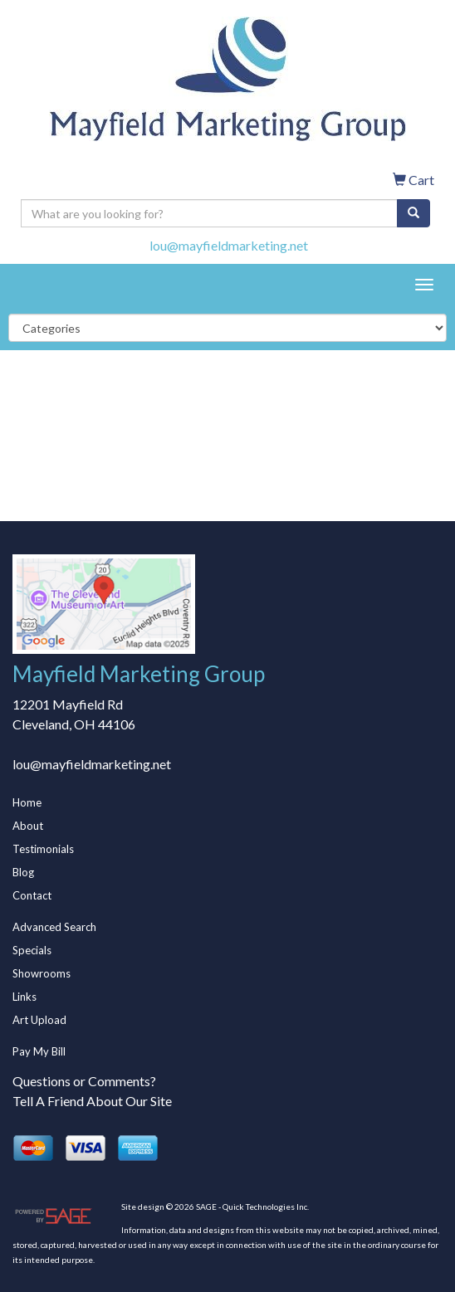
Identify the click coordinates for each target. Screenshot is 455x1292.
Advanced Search (54, 927)
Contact (31, 895)
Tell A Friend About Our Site (92, 1101)
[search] (413, 213)
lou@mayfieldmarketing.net (228, 245)
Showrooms (41, 973)
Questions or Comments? (84, 1081)
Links (24, 996)
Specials (31, 950)
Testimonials (43, 849)
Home (27, 802)
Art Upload (39, 1019)
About (27, 825)
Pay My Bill (39, 1051)
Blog (23, 872)
